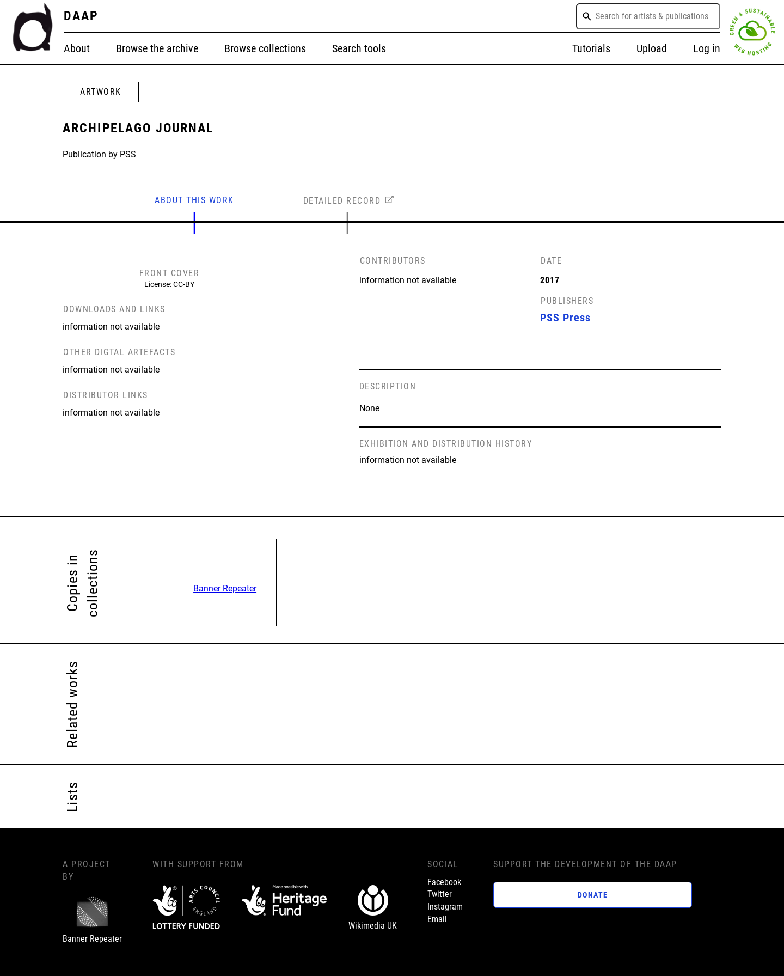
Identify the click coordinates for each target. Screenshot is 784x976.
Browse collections (265, 48)
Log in (706, 48)
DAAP (81, 15)
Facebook (444, 882)
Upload (651, 48)
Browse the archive (157, 48)
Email (437, 919)
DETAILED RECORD (342, 201)
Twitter (439, 894)
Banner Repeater (224, 588)
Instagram (445, 906)
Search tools (359, 48)
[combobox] (648, 16)
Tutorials (591, 48)
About (77, 48)
